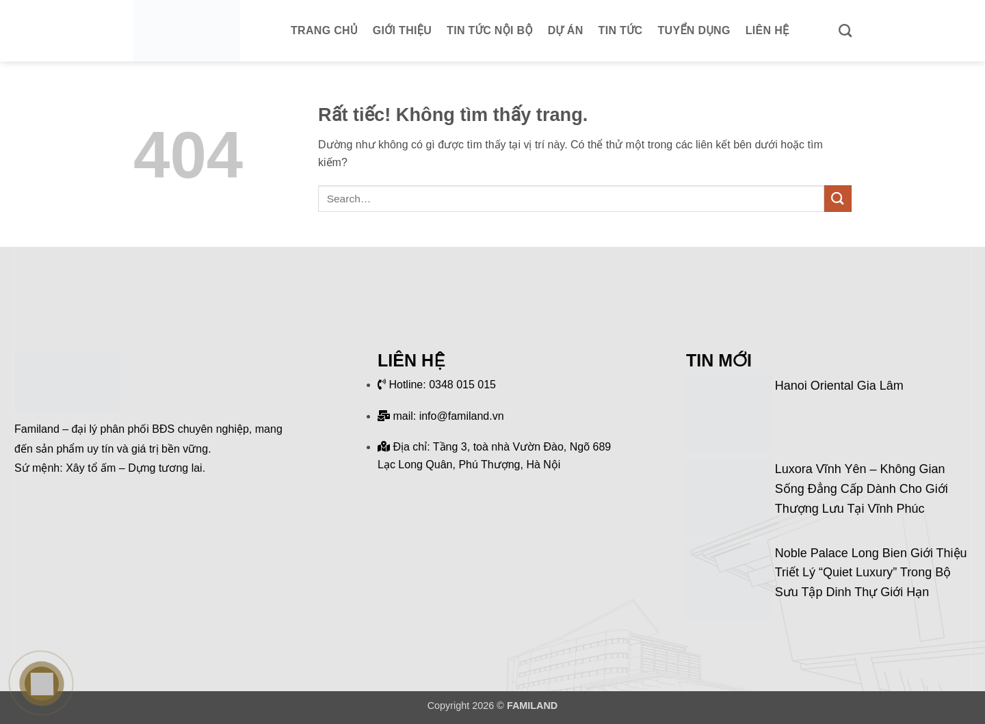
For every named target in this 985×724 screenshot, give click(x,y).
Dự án (565, 30)
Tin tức (621, 30)
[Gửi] (838, 198)
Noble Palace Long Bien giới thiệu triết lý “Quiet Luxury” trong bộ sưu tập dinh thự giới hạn (871, 573)
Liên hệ (767, 30)
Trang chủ (324, 30)
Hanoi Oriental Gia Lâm (839, 385)
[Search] (845, 30)
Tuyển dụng (694, 30)
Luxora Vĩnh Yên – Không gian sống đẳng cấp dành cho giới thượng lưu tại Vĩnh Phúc (861, 488)
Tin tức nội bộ (490, 30)
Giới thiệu (402, 30)
